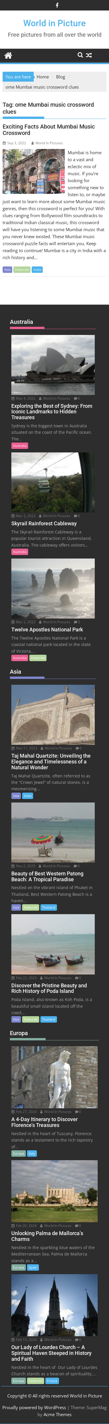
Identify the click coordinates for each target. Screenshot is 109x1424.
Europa (18, 1153)
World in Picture (54, 23)
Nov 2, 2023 (23, 865)
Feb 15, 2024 (24, 1339)
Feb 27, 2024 (24, 1111)
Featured (22, 269)
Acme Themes (58, 1414)
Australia (19, 445)
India (37, 269)
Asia (7, 269)
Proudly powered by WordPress (34, 1407)
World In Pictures (47, 143)
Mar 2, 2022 (23, 515)
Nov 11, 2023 (24, 748)
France (52, 1381)
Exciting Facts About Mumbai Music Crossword (49, 129)
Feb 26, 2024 (24, 1225)
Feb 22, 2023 (24, 977)
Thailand (48, 907)
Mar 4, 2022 (23, 398)
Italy (32, 1153)
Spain (33, 1267)
